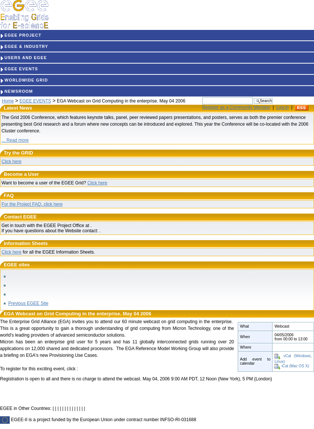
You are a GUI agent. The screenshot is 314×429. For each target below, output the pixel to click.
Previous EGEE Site (28, 303)
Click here (11, 161)
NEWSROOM (16, 91)
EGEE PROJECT (20, 35)
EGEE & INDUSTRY (24, 46)
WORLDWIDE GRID (24, 80)
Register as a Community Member (236, 107)
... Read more (15, 140)
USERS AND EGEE (23, 57)
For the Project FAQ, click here (31, 204)
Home (8, 101)
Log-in (282, 107)
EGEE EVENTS (19, 69)
